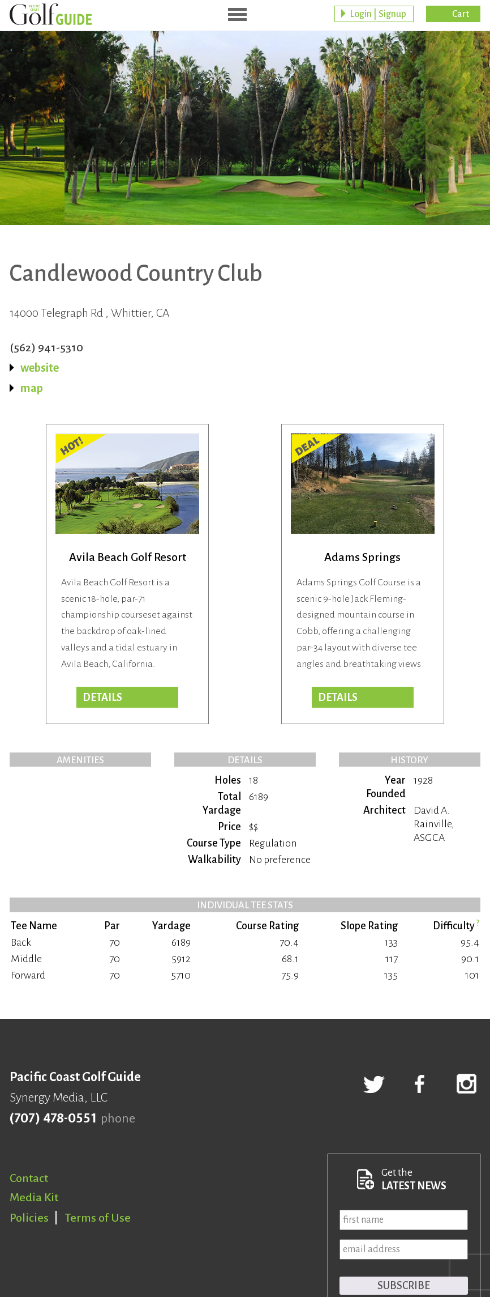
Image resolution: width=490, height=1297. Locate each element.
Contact (29, 1178)
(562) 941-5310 (46, 347)
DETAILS (338, 697)
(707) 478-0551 (53, 1118)
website (39, 368)
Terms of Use (98, 1217)
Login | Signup (378, 14)
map (31, 388)
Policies (29, 1217)
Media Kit (34, 1197)
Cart (460, 14)
